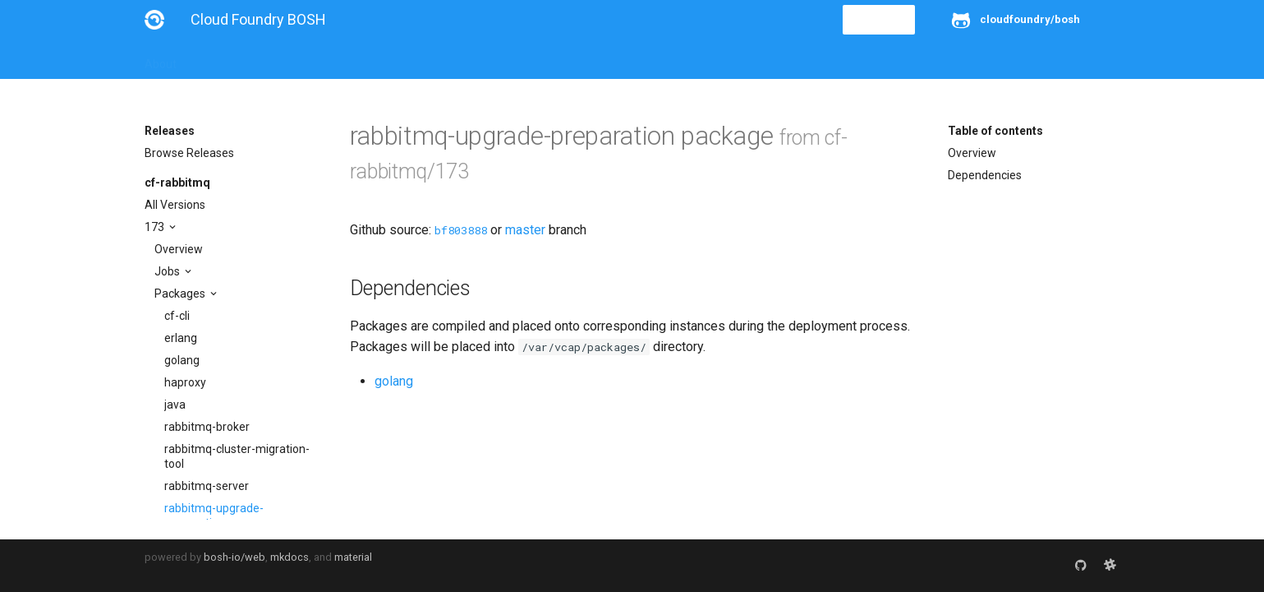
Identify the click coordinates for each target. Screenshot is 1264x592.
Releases (506, 59)
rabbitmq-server (206, 486)
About (161, 59)
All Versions (175, 204)
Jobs (168, 271)
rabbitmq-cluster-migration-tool (237, 456)
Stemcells (435, 59)
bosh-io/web (234, 557)
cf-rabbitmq (177, 182)
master (525, 230)
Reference (360, 59)
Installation (226, 59)
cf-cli (177, 315)
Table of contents (995, 130)
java (175, 404)
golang (182, 360)
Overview (178, 249)
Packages (181, 293)
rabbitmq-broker (207, 426)
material (353, 557)
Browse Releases (189, 153)
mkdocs (289, 557)
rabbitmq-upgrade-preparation (214, 516)
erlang (180, 338)
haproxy (185, 382)
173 (156, 227)
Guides (293, 59)
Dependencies (985, 175)
